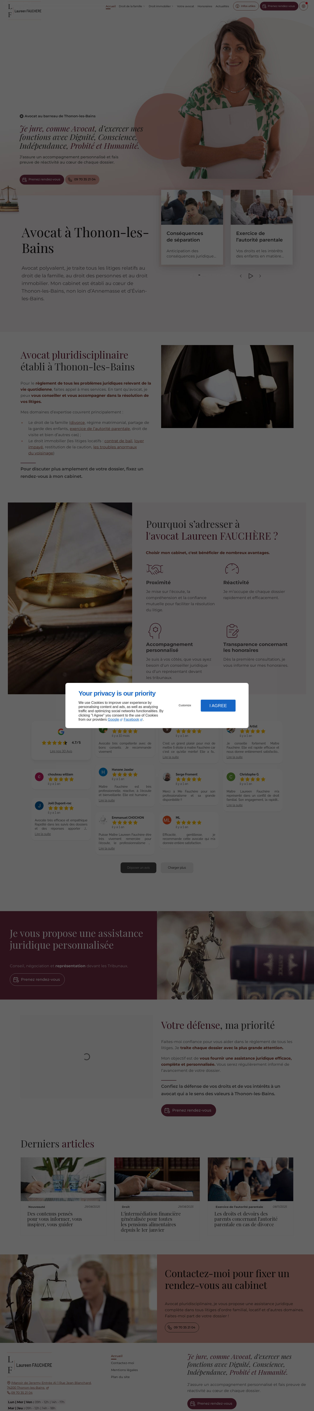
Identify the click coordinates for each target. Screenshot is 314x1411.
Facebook (131, 719)
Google (113, 719)
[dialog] (157, 705)
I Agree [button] (218, 705)
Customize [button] (185, 705)
